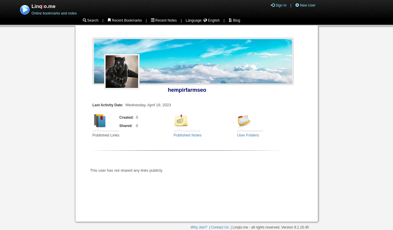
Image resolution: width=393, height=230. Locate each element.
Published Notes (188, 135)
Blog (234, 20)
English (211, 20)
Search (90, 20)
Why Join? (199, 227)
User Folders (248, 135)
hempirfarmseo (187, 90)
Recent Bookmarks (124, 20)
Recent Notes (164, 20)
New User (305, 5)
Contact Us (220, 227)
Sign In (279, 5)
